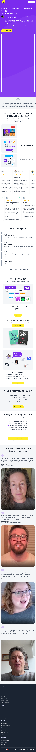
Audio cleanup (4, 714)
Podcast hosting (5, 712)
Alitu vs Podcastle (5, 725)
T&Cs (2, 734)
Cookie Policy (4, 732)
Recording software (6, 710)
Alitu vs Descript (5, 723)
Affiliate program (5, 702)
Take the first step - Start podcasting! (18, 438)
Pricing (3, 696)
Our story (3, 690)
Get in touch (4, 744)
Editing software (5, 707)
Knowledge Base (5, 740)
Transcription (4, 716)
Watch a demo (4, 698)
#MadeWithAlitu (5, 688)
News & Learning (5, 700)
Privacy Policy (4, 730)
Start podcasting (18, 406)
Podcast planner (5, 718)
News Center (4, 742)
